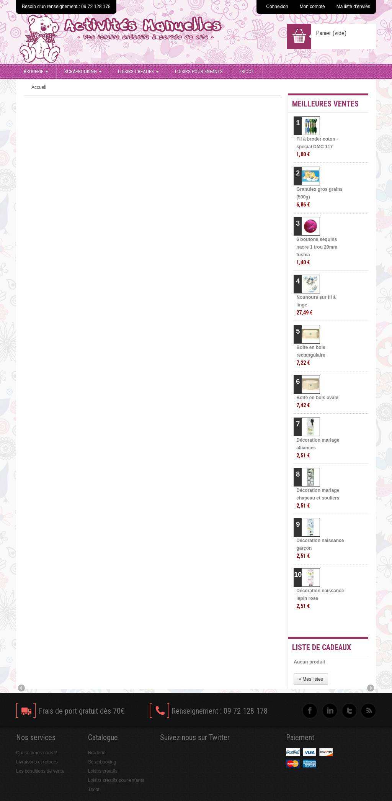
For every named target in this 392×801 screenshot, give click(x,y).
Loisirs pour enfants (199, 71)
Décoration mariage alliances (317, 448)
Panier (331, 33)
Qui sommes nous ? (36, 752)
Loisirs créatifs (138, 71)
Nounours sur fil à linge (316, 305)
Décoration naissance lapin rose (320, 598)
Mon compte (312, 6)
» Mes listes (311, 679)
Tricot (246, 71)
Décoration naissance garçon (320, 548)
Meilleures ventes (325, 103)
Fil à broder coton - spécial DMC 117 (317, 146)
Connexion (277, 6)
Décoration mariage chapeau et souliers (317, 498)
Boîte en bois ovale (317, 401)
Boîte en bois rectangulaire (310, 355)
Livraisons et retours (36, 762)
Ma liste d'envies (353, 6)
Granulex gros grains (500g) (319, 197)
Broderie (36, 71)
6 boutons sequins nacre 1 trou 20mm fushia (316, 251)
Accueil (38, 87)
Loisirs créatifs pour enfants (116, 780)
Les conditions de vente (40, 771)
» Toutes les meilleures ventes (337, 624)
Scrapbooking (83, 71)
